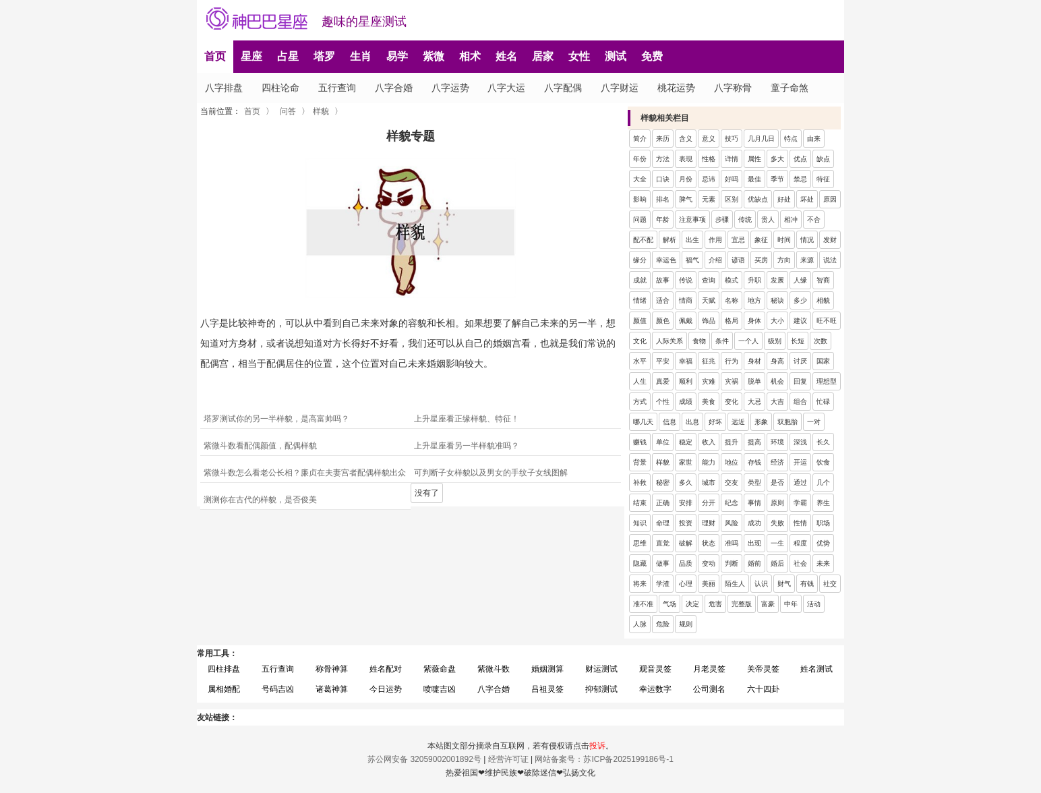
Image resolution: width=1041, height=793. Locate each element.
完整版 (742, 604)
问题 (640, 219)
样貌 (321, 111)
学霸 (800, 502)
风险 (731, 523)
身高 (777, 361)
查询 (708, 280)
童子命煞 (789, 87)
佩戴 (685, 320)
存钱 (754, 462)
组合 (800, 401)
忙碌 (823, 401)
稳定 (685, 442)
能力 (708, 462)
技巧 (731, 138)
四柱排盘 (224, 669)
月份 (685, 179)
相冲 (791, 219)
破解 (685, 543)
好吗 (731, 179)
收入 (708, 442)
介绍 (715, 260)
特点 (791, 138)
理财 (708, 523)
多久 (685, 482)
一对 (814, 421)
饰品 (708, 320)
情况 (807, 239)
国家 (823, 361)
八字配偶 (563, 87)
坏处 (807, 199)
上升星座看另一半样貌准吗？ (466, 445)
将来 (640, 583)
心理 (685, 583)
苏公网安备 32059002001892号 (424, 759)
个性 (663, 401)
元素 (708, 199)
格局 (731, 320)
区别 (731, 199)
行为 (731, 361)
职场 (823, 523)
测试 (615, 56)
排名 (663, 199)
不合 (814, 219)
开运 (800, 462)
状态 (708, 543)
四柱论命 (280, 87)
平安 (663, 361)
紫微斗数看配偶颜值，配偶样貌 (260, 445)
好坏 (715, 421)
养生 (823, 502)
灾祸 (731, 381)
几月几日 (761, 138)
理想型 (826, 381)
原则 (777, 502)
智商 (823, 280)
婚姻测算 (547, 669)
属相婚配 (224, 689)
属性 (754, 159)
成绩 (685, 401)
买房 (761, 260)
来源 (807, 260)
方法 (663, 159)
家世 (685, 462)
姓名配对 (385, 669)
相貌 (823, 300)
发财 (830, 239)
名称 (731, 300)
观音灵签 (655, 669)
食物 (699, 341)
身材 (754, 361)
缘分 (640, 260)
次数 (820, 341)
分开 (708, 502)
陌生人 (735, 583)
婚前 (754, 563)
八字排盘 (224, 87)
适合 (663, 300)
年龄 (663, 219)
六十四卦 (763, 689)
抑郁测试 (601, 689)
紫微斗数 (493, 669)
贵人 (768, 219)
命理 (663, 523)
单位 (663, 442)
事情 (754, 502)
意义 (708, 138)
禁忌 (800, 179)
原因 (830, 199)
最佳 (754, 179)
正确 (663, 502)
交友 (731, 482)
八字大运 (506, 87)
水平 (640, 361)
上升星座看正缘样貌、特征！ (466, 418)
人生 (640, 381)
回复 (800, 381)
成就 (640, 280)
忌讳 (708, 179)
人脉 (640, 624)
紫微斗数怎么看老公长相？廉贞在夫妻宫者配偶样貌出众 (305, 472)
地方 (754, 300)
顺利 (685, 381)
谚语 (738, 260)
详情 (731, 159)
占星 (288, 56)
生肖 (360, 56)
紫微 (433, 56)
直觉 (663, 543)
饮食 (823, 462)
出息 (692, 421)
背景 (640, 462)
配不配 (643, 239)
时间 (784, 239)
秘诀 (777, 300)
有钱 (807, 583)
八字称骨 (733, 87)
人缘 (800, 280)
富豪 (768, 604)
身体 (754, 320)
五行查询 (337, 87)
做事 (663, 563)
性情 (800, 523)
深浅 (800, 442)
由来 (814, 138)
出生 (692, 239)
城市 (708, 482)
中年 (791, 604)
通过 (800, 482)
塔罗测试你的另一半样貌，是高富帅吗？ (276, 418)
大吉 (777, 401)
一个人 (748, 341)
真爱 (663, 381)
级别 (774, 341)
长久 (823, 442)
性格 (708, 159)
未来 (823, 563)
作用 (715, 239)
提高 (754, 442)
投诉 (597, 746)
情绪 (640, 300)
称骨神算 (332, 669)
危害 (715, 604)
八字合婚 (394, 87)
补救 (640, 482)
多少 (800, 300)
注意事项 (692, 219)
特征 (823, 179)
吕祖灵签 (547, 689)
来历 (663, 138)
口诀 (663, 179)
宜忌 (738, 239)
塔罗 (324, 56)
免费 (652, 56)
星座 (251, 56)
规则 (685, 624)
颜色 (663, 320)
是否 (777, 482)
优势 (823, 543)
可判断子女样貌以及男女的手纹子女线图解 (491, 472)
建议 (800, 320)
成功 (754, 523)
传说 (685, 280)
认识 (761, 583)
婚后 (777, 563)
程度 (800, 543)
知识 (640, 523)
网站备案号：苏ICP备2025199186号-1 (604, 759)
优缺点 (758, 199)
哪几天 (643, 421)
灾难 (708, 381)
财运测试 (601, 669)
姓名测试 (816, 669)
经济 (777, 462)
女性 (579, 56)
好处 (784, 199)
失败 (777, 523)
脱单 (754, 381)
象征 (761, 239)
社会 (800, 563)
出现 (754, 543)
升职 (754, 280)
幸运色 (666, 260)
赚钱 (640, 442)
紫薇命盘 (439, 669)
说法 (830, 260)
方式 (640, 401)
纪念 (731, 502)
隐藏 (640, 563)
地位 (731, 462)
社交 (830, 583)
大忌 (754, 401)
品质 (685, 563)
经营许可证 (508, 759)
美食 (708, 401)
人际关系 (669, 341)
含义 (685, 138)
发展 (777, 280)
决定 (692, 604)
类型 (754, 482)
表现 (685, 159)
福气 (692, 260)
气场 (669, 604)
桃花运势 (676, 87)
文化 (640, 341)
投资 (685, 523)
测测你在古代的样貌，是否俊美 (260, 499)
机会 (777, 381)
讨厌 (800, 361)
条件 (722, 341)
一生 (777, 543)
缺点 (823, 159)
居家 (543, 56)
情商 (685, 300)
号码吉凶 (278, 689)
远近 (738, 421)
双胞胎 (787, 421)
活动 (814, 604)
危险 (663, 624)
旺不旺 (826, 320)
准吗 (731, 543)
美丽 (708, 583)
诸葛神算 (332, 689)
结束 (640, 502)
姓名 (506, 56)
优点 (800, 159)
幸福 (685, 361)
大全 (640, 179)
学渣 (663, 583)
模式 (731, 280)
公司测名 (709, 689)
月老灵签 (709, 669)
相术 (470, 56)
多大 (777, 159)
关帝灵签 (763, 669)
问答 (288, 111)
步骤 (722, 219)
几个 (823, 482)
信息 (669, 421)
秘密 (663, 482)
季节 (777, 179)
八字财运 (619, 87)
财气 (784, 583)
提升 (731, 442)
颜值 (640, 320)
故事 (663, 280)
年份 (640, 159)
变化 (731, 401)
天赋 (708, 300)
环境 (777, 442)
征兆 (708, 361)
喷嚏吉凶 (439, 689)
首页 (215, 56)
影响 (640, 199)
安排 (685, 502)
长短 (797, 341)
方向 (784, 260)
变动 (708, 563)
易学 (397, 56)
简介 (640, 138)
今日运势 (385, 689)
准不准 (643, 604)
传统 (745, 219)
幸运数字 (655, 689)
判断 (731, 563)
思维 (640, 543)
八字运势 (450, 87)
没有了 (427, 493)
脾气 (685, 199)
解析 (669, 239)
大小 (777, 320)
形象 (761, 421)
